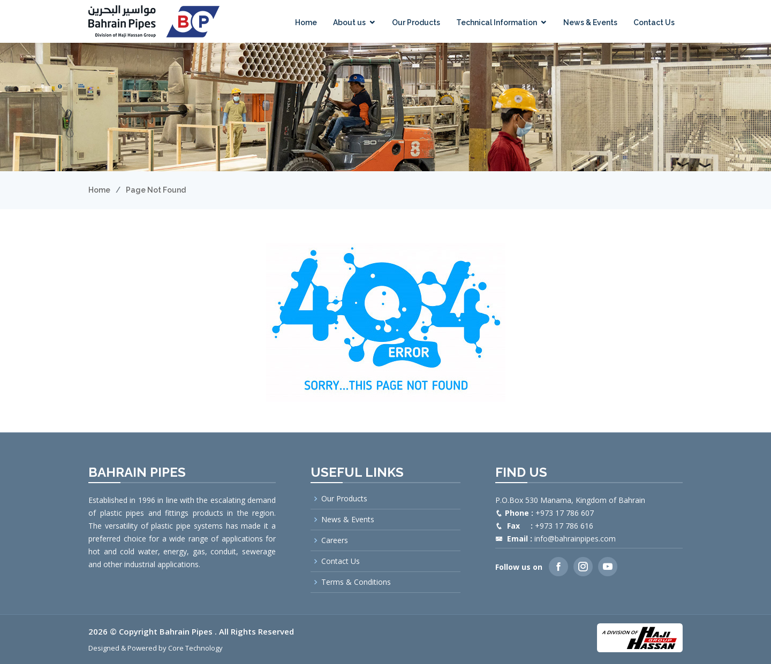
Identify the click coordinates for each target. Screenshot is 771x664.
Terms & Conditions (356, 582)
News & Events (590, 22)
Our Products (416, 22)
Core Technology (195, 648)
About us (349, 22)
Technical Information (496, 22)
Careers (334, 540)
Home (306, 22)
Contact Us (654, 22)
